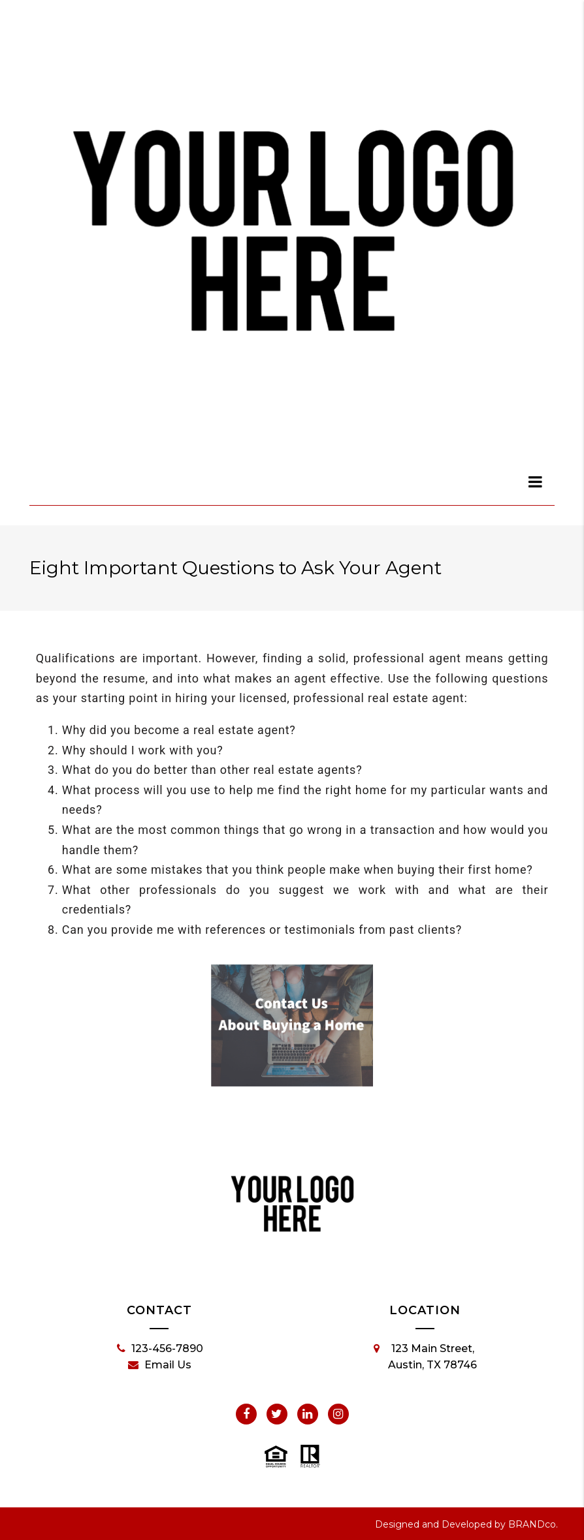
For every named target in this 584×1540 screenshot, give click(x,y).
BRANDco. (533, 1524)
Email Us (159, 1365)
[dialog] (535, 481)
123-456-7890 (160, 1348)
